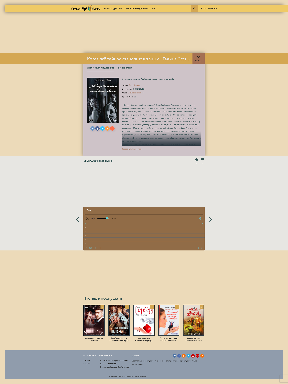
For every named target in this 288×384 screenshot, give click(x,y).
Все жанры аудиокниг (137, 8)
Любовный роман (149, 79)
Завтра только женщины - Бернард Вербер (143, 339)
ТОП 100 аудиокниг (113, 8)
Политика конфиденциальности (114, 360)
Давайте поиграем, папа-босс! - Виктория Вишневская (118, 339)
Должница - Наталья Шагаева (94, 339)
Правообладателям (108, 363)
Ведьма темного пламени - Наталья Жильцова (193, 339)
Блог (154, 8)
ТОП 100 (88, 360)
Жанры (88, 363)
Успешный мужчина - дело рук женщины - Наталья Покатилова (169, 339)
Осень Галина (134, 85)
